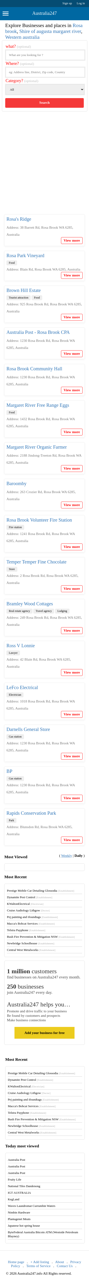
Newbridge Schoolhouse (30, 943)
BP (9, 771)
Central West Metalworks (31, 950)
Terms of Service (38, 1266)
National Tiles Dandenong (24, 1186)
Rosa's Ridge (18, 219)
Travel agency (44, 611)
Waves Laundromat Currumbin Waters (31, 1206)
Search (44, 102)
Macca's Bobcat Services (31, 923)
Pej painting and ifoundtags (32, 917)
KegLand (13, 1199)
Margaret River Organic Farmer (36, 447)
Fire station (15, 527)
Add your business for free (44, 1033)
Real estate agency (19, 611)
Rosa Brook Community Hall (34, 368)
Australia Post (16, 1159)
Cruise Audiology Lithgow (28, 910)
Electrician (15, 694)
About (59, 1262)
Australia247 (44, 13)
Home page (16, 1262)
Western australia (22, 37)
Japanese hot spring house (24, 1225)
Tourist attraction (18, 297)
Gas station (15, 736)
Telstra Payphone (26, 930)
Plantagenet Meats (19, 1219)
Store (12, 569)
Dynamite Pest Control (29, 897)
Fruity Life (14, 1179)
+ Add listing (39, 1262)
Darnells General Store (28, 729)
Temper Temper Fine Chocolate (36, 561)
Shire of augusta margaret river (50, 31)
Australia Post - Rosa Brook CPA (38, 332)
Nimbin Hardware (19, 1212)
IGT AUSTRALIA (19, 1192)
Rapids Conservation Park (31, 813)
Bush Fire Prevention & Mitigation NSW (41, 936)
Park (11, 820)
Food (12, 262)
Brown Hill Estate (23, 290)
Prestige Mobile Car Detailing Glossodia (40, 890)
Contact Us (65, 1266)
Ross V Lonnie (20, 645)
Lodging (62, 611)
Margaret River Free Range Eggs (37, 405)
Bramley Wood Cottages (29, 603)
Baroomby (16, 483)
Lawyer (13, 652)
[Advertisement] (44, 167)
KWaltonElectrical (25, 904)
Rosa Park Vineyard (25, 255)
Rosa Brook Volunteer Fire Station (39, 520)
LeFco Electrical (22, 687)
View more (72, 240)
